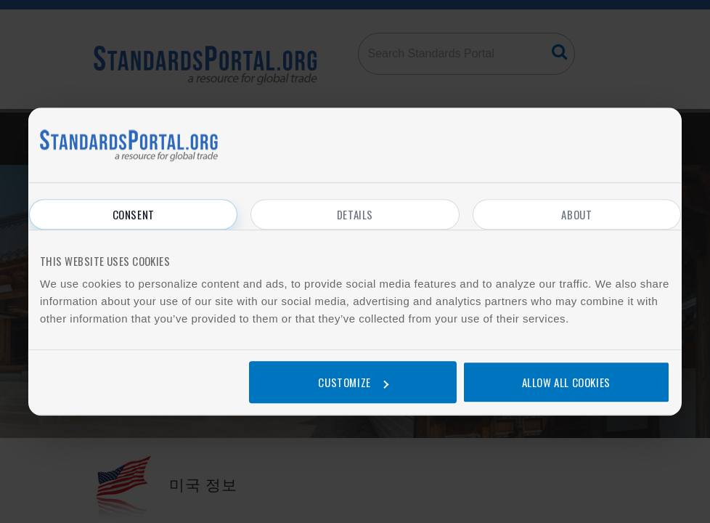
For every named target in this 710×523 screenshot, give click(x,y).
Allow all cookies (566, 382)
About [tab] (576, 214)
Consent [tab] (134, 214)
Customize (353, 382)
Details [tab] (355, 214)
